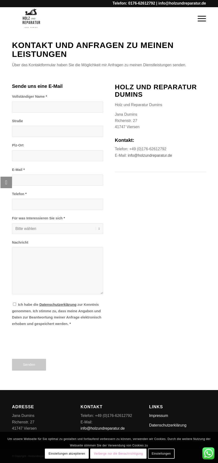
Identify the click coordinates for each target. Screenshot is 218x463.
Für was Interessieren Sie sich (38, 218)
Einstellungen (161, 453)
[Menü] (199, 18)
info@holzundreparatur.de (182, 3)
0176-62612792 (141, 3)
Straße (17, 121)
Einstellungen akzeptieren (67, 453)
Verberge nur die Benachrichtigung (118, 453)
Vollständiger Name (29, 96)
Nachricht (20, 242)
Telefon (19, 194)
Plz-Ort (18, 145)
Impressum (158, 416)
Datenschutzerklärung (168, 425)
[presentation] (48, 346)
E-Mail (18, 170)
